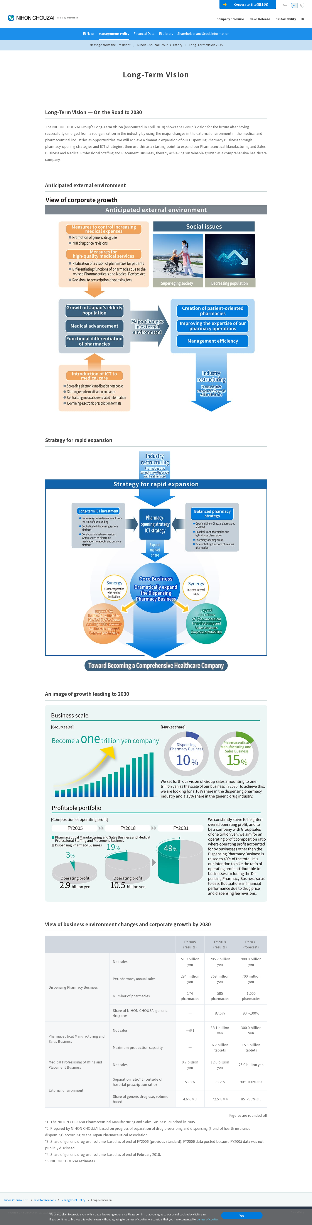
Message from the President (110, 45)
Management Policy (114, 33)
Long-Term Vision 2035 (206, 45)
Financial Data (144, 33)
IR (302, 19)
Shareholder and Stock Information (203, 33)
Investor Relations (45, 1200)
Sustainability (286, 19)
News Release (260, 19)
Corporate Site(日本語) (251, 4)
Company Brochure (230, 19)
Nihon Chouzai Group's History (159, 45)
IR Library (166, 33)
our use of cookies (207, 1219)
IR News (88, 33)
